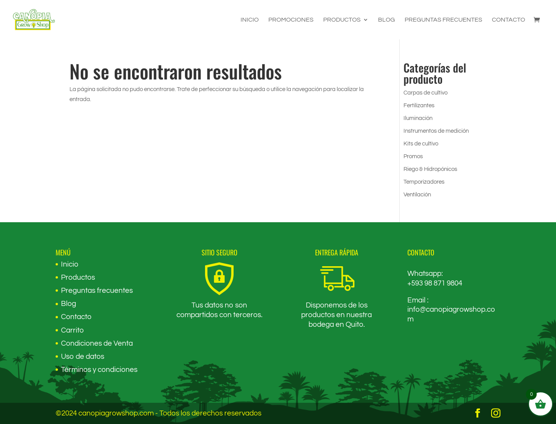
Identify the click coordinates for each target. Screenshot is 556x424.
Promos (413, 156)
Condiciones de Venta (97, 343)
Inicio (250, 20)
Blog (386, 20)
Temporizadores (423, 182)
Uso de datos (82, 356)
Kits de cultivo (420, 144)
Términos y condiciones (99, 369)
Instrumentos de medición (436, 131)
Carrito (72, 330)
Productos (342, 20)
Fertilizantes (418, 105)
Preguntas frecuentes (443, 20)
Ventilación (417, 195)
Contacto (508, 20)
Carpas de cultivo (425, 93)
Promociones (291, 20)
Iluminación (417, 118)
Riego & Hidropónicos (430, 169)
